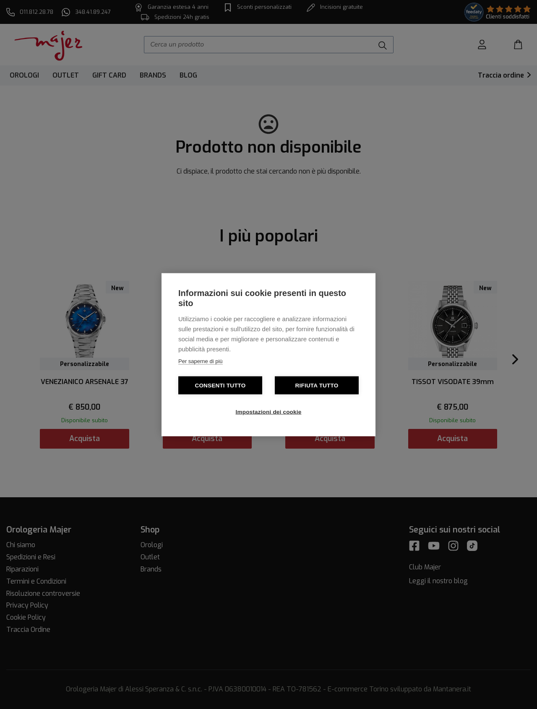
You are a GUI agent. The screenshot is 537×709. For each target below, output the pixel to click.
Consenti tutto (220, 385)
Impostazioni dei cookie (269, 411)
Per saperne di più (200, 361)
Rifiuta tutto (317, 385)
